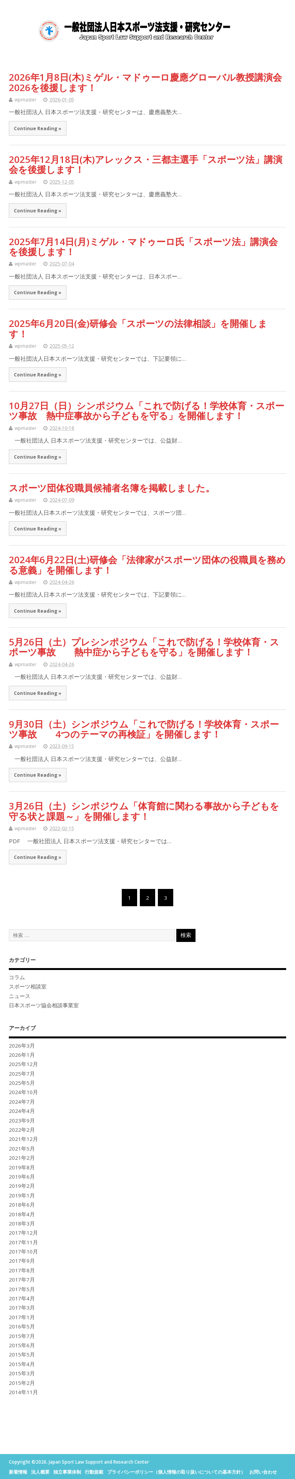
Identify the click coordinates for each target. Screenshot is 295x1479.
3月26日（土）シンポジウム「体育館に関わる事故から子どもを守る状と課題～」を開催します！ (144, 810)
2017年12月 (23, 1232)
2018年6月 (22, 1204)
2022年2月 (22, 1129)
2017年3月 (22, 1307)
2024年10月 (23, 1092)
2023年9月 (22, 1120)
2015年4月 (22, 1364)
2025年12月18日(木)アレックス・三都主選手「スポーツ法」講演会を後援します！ (145, 164)
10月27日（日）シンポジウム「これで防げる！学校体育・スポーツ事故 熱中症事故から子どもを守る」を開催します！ (146, 410)
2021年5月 (22, 1148)
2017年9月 (22, 1260)
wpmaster (25, 99)
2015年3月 (22, 1373)
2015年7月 (22, 1336)
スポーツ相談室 (27, 986)
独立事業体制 (67, 1472)
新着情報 (18, 1472)
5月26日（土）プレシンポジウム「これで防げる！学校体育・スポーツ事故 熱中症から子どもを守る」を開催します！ (144, 646)
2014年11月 (23, 1392)
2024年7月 (22, 1101)
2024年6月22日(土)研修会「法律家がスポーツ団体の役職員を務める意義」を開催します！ (147, 564)
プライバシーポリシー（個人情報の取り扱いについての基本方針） (176, 1472)
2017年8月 (22, 1270)
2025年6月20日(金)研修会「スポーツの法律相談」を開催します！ (138, 328)
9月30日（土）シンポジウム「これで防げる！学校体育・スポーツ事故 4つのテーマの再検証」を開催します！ (144, 729)
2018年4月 (22, 1214)
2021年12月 (23, 1139)
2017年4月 (22, 1298)
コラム (17, 977)
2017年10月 (23, 1251)
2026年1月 (22, 1054)
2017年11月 (23, 1242)
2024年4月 (22, 1111)
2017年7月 (22, 1279)
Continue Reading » (37, 128)
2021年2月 (22, 1157)
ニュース (19, 996)
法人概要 (40, 1472)
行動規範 (94, 1472)
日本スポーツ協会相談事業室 (44, 1005)
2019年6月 (22, 1176)
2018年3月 (22, 1223)
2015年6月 (22, 1345)
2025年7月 (22, 1073)
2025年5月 (22, 1082)
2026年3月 (22, 1045)
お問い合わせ (263, 1472)
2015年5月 (22, 1354)
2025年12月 (23, 1064)
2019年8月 (22, 1167)
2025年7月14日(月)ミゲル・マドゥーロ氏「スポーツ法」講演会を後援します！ (143, 246)
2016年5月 (22, 1326)
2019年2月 (22, 1185)
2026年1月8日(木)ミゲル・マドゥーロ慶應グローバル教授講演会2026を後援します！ (145, 82)
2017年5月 (22, 1289)
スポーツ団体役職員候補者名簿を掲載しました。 (112, 487)
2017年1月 (22, 1317)
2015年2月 (22, 1383)
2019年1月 (22, 1195)
